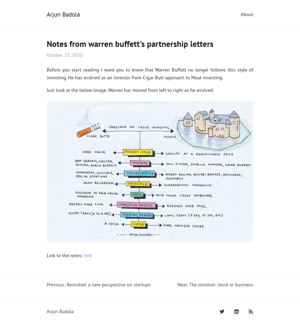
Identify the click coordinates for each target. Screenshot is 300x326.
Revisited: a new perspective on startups (109, 285)
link (88, 255)
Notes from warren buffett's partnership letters (130, 44)
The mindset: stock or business (221, 285)
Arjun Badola (63, 14)
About (247, 14)
